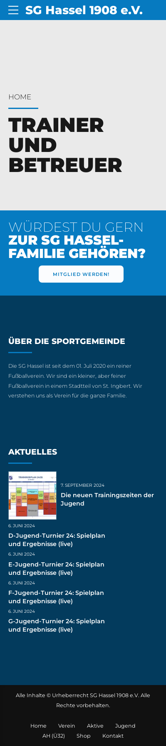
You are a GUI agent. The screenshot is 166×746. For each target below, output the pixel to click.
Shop (84, 736)
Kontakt (113, 736)
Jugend (125, 726)
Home (19, 97)
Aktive (95, 726)
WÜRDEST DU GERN (77, 240)
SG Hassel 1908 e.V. (84, 10)
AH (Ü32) (53, 736)
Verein (66, 726)
